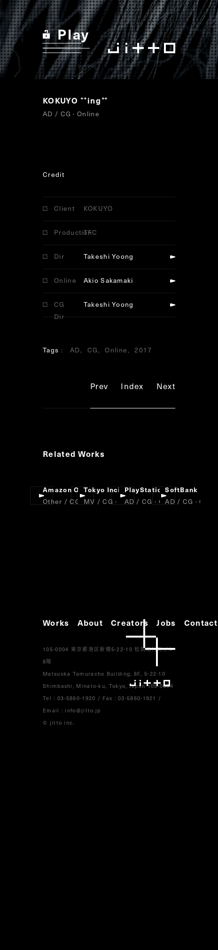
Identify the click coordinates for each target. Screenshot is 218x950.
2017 (143, 350)
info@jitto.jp (83, 710)
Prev (99, 387)
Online (116, 350)
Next (165, 387)
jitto (150, 653)
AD (75, 350)
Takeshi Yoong (109, 256)
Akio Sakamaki (108, 280)
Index (132, 387)
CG (92, 350)
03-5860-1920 (76, 698)
